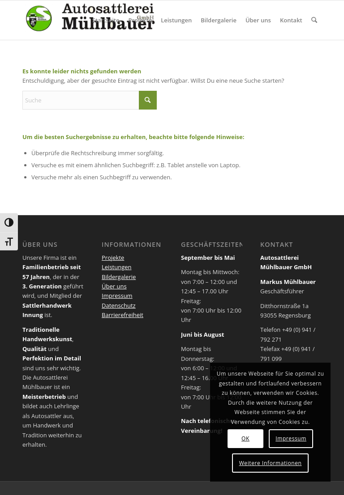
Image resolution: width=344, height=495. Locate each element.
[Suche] (314, 20)
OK (245, 438)
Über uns (114, 286)
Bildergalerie (119, 277)
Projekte (113, 258)
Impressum (117, 296)
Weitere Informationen (270, 463)
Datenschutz (119, 305)
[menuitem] (106, 20)
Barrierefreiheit (122, 315)
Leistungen (116, 267)
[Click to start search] (148, 100)
